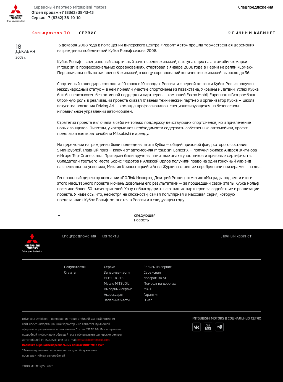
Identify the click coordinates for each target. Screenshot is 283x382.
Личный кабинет (236, 236)
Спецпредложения (255, 7)
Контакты (110, 236)
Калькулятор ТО (51, 32)
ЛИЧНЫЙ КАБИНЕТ (253, 32)
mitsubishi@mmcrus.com (93, 339)
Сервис (38, 17)
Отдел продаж (45, 12)
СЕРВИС (88, 32)
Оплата (70, 272)
